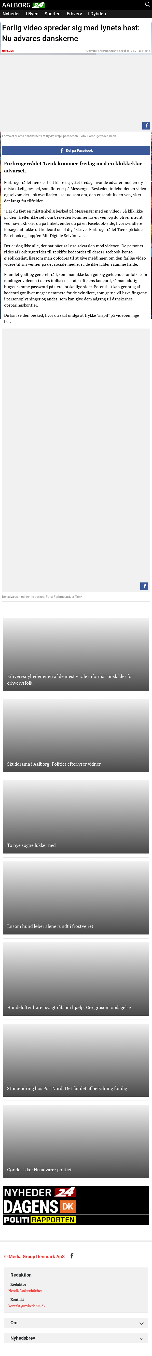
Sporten (53, 13)
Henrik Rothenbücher (25, 1290)
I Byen (32, 13)
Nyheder (11, 13)
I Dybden (97, 13)
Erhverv (74, 13)
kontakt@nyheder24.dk (26, 1305)
